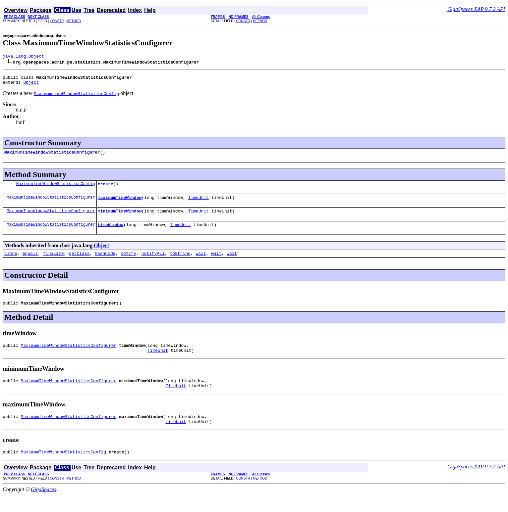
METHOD (74, 21)
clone (10, 262)
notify (128, 262)
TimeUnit (198, 203)
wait (201, 262)
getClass (79, 262)
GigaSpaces (43, 506)
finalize (53, 262)
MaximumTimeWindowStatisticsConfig (55, 188)
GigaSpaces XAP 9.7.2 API (476, 9)
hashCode (105, 262)
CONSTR (57, 21)
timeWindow (111, 232)
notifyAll (153, 262)
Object (31, 85)
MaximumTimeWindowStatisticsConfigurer (52, 156)
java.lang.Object (23, 57)
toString (180, 262)
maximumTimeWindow (120, 203)
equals (30, 262)
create (105, 189)
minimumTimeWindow (120, 218)
